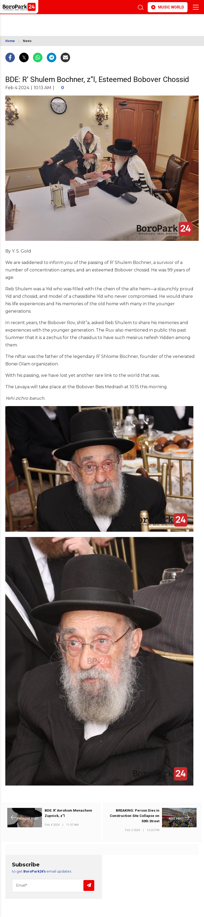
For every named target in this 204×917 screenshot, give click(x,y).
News (27, 41)
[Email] (53, 885)
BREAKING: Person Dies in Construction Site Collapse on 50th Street (134, 815)
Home (10, 41)
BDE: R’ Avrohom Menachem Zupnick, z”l (68, 813)
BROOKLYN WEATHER (52, 22)
